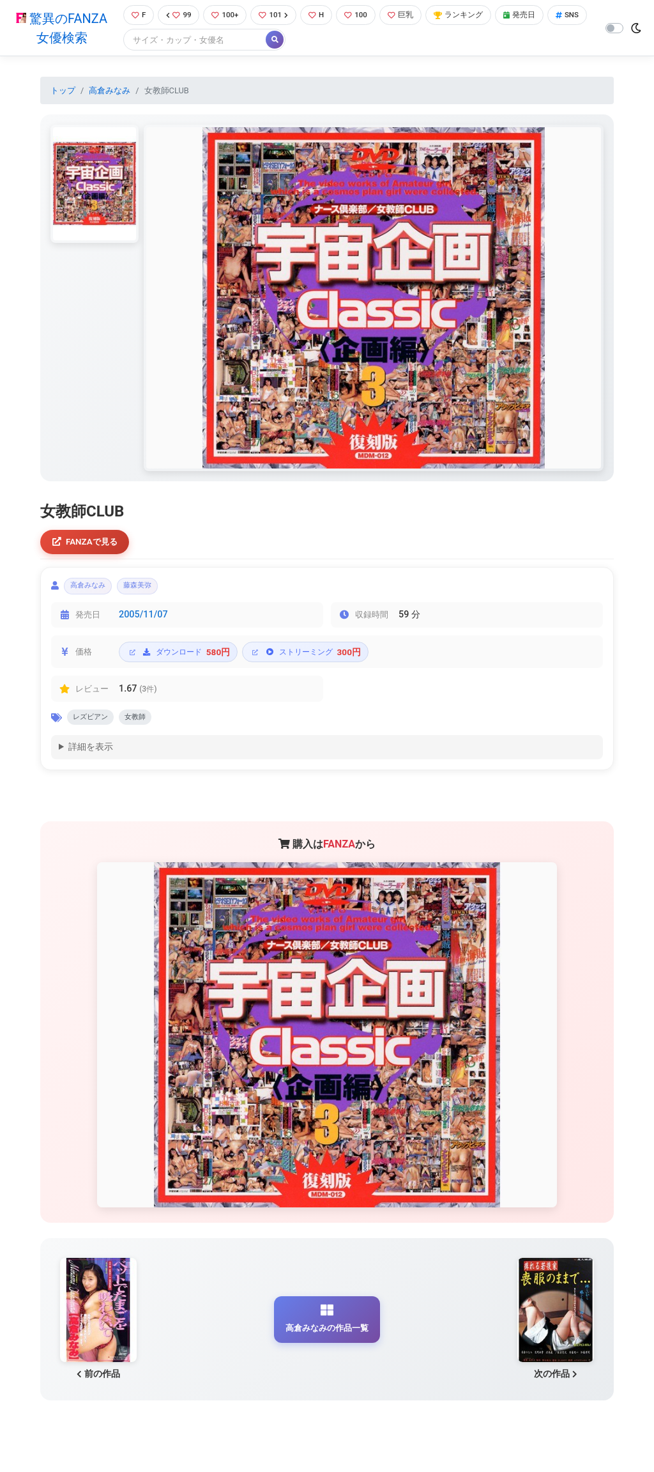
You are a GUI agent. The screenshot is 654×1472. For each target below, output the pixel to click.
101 (277, 15)
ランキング (469, 15)
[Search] (238, 41)
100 (362, 15)
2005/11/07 (143, 621)
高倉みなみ (109, 92)
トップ (62, 92)
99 (177, 15)
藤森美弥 (152, 590)
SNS (141, 41)
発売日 (534, 15)
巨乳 (409, 15)
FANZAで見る (88, 544)
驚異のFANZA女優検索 (60, 29)
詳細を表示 (90, 756)
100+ (226, 15)
